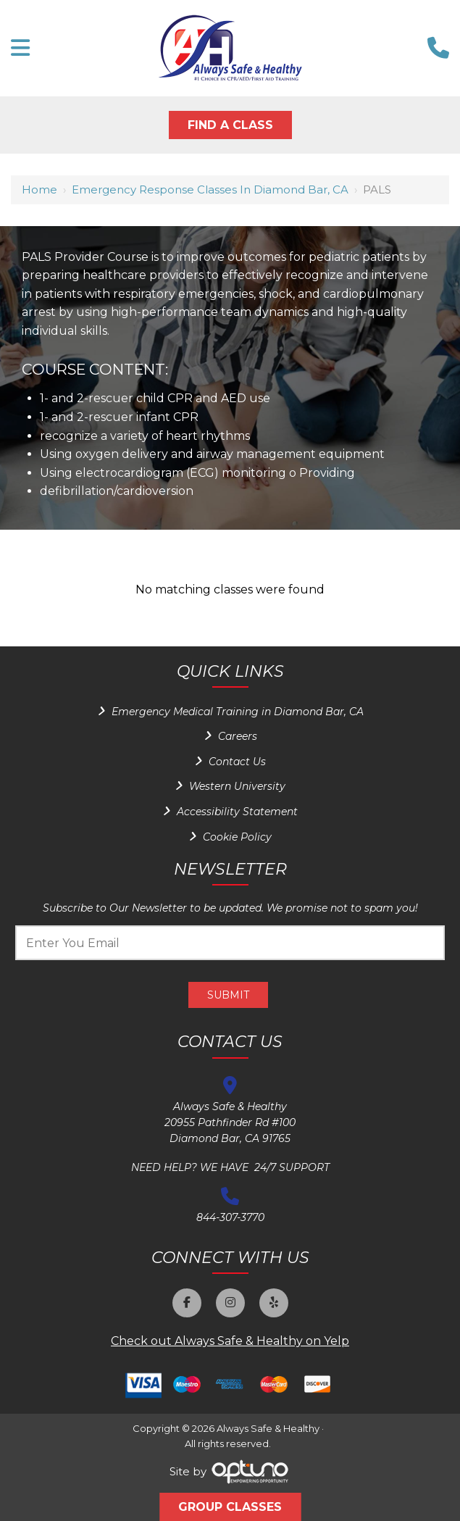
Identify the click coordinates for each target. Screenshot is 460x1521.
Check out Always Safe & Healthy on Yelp (230, 1341)
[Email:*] (230, 943)
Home (39, 189)
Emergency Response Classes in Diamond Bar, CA (210, 189)
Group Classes (230, 1507)
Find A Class (230, 125)
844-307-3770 (230, 1217)
